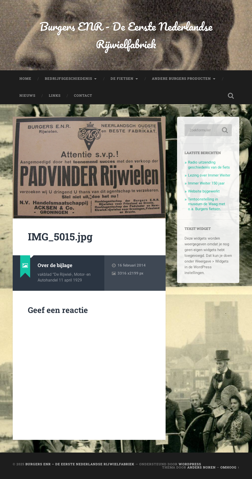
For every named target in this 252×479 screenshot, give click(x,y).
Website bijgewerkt (204, 191)
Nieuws (27, 95)
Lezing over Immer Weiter (209, 175)
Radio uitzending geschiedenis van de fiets (209, 165)
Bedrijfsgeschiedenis (68, 78)
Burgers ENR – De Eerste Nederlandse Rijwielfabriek (79, 464)
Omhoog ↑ (229, 467)
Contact (83, 95)
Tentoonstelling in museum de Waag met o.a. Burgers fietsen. (206, 204)
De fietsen (122, 78)
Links (55, 95)
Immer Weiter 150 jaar (206, 183)
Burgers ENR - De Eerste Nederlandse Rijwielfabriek (126, 35)
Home (25, 78)
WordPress (190, 464)
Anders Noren (201, 467)
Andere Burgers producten (181, 78)
